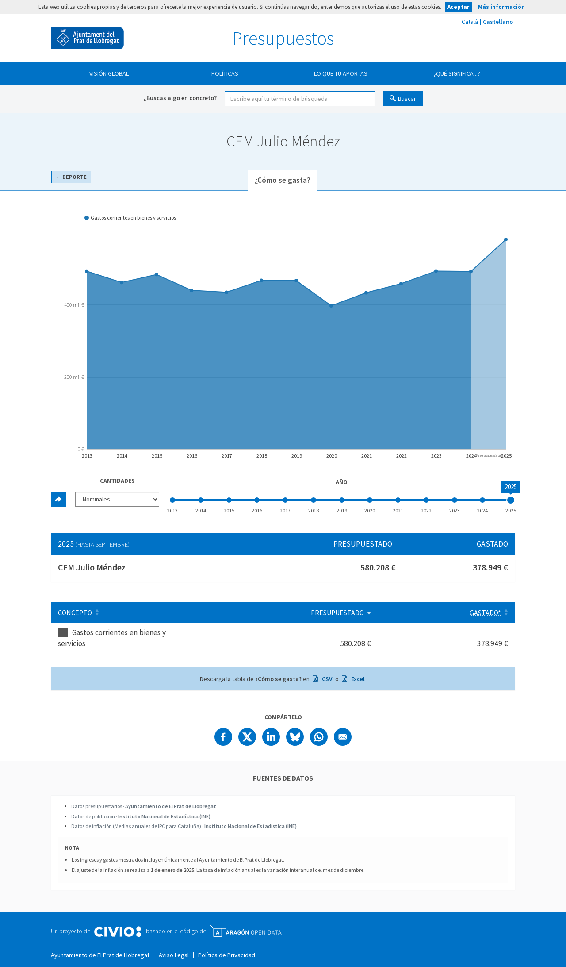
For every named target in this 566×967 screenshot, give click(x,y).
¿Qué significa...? (457, 73)
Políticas (224, 73)
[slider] (510, 500)
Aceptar (458, 7)
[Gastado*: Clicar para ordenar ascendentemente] (481, 612)
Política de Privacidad (226, 944)
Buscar (407, 99)
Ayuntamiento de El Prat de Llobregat (87, 38)
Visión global (109, 73)
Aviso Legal (174, 944)
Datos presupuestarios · (143, 795)
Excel (357, 668)
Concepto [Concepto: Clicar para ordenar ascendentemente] (75, 613)
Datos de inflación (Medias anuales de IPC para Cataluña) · (184, 815)
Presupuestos (283, 38)
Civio (117, 921)
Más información (501, 7)
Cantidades (117, 481)
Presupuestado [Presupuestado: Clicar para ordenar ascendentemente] (407, 613)
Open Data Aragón (246, 920)
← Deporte (71, 176)
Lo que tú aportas (340, 73)
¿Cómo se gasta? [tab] (282, 180)
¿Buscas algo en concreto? (180, 98)
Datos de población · (140, 805)
